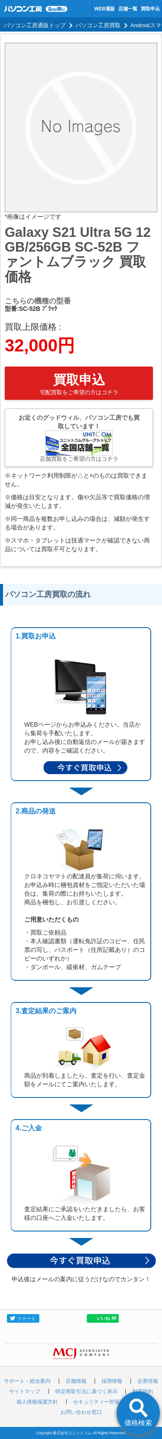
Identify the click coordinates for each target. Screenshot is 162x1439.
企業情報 (147, 1381)
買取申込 (150, 8)
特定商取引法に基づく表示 (86, 1391)
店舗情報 (76, 1381)
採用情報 (112, 1381)
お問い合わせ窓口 (81, 1412)
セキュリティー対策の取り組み (109, 1402)
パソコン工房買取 (98, 25)
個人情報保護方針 (37, 1402)
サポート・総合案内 (27, 1381)
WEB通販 (104, 8)
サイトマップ (24, 1391)
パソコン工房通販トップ (35, 25)
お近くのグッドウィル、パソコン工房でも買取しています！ (79, 438)
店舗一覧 (127, 8)
